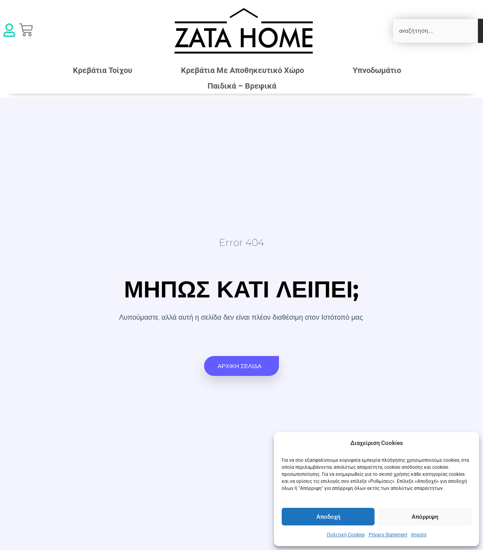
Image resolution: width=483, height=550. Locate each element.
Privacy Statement (388, 535)
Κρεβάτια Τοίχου (102, 70)
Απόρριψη (425, 516)
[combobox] (435, 31)
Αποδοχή (328, 516)
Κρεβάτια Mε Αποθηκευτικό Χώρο (242, 70)
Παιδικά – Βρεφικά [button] (244, 86)
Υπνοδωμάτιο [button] (379, 70)
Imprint (418, 535)
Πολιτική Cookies (346, 535)
